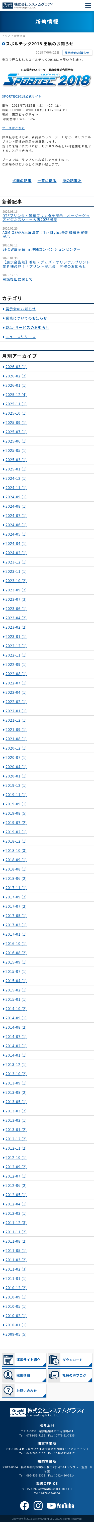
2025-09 (16, 422)
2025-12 (16, 395)
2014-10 (16, 1009)
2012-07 (16, 1176)
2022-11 (16, 655)
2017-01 (16, 934)
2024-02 (16, 553)
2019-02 (16, 832)
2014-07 (16, 1036)
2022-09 (16, 664)
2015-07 (16, 971)
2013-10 (16, 1074)
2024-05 (16, 534)
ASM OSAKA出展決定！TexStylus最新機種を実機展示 (45, 234)
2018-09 (16, 860)
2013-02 (16, 1120)
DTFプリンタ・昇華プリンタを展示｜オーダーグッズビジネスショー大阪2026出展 (46, 217)
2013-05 (16, 1102)
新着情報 (20, 35)
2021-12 (16, 720)
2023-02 (16, 627)
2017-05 (16, 916)
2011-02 (16, 1269)
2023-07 (16, 599)
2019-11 (16, 795)
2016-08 (16, 953)
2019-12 (16, 785)
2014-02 (16, 1046)
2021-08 (16, 739)
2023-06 (16, 608)
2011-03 (16, 1260)
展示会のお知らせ (77, 53)
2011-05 (16, 1250)
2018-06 (16, 878)
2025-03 (16, 460)
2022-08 (16, 674)
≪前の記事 (22, 180)
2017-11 (16, 888)
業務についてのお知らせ (26, 318)
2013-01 (16, 1129)
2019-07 (16, 822)
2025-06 (16, 441)
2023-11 (16, 571)
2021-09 (16, 729)
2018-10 (16, 850)
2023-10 (16, 581)
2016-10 (16, 943)
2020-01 (16, 776)
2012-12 (16, 1139)
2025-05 (16, 450)
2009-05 (16, 1334)
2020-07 (16, 757)
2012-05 (16, 1195)
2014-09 (16, 1018)
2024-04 (16, 543)
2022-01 (16, 711)
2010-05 (16, 1306)
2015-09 (16, 962)
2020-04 (16, 767)
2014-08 (16, 1027)
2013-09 (16, 1083)
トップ (6, 35)
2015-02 (16, 990)
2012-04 (16, 1204)
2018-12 (16, 841)
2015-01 (16, 999)
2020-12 (16, 748)
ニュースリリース (21, 337)
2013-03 (16, 1111)
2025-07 (16, 432)
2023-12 (16, 562)
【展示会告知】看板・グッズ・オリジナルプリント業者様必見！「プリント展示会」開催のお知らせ (46, 264)
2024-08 (16, 506)
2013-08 (16, 1092)
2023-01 (16, 636)
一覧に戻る (47, 180)
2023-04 (16, 618)
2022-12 (16, 646)
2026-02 (16, 376)
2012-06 (16, 1185)
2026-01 (16, 385)
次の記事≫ (71, 180)
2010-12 (16, 1288)
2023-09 (16, 590)
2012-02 (16, 1213)
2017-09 (16, 897)
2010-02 (16, 1316)
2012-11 (16, 1148)
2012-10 (16, 1157)
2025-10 (16, 413)
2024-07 (16, 515)
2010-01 (16, 1325)
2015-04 (16, 981)
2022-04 (16, 692)
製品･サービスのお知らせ (27, 327)
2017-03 (16, 925)
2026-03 (16, 367)
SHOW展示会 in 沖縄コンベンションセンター (42, 249)
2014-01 (16, 1055)
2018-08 (16, 869)
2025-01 (16, 469)
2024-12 (16, 478)
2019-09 (16, 804)
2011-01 (16, 1278)
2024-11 (16, 488)
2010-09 (16, 1297)
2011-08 (16, 1241)
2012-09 (16, 1167)
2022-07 (16, 683)
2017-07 (16, 906)
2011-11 (16, 1232)
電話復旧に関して (18, 279)
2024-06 (16, 525)
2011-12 (16, 1223)
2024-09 (16, 497)
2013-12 (16, 1064)
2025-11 (16, 404)
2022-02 (16, 702)
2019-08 (16, 813)
